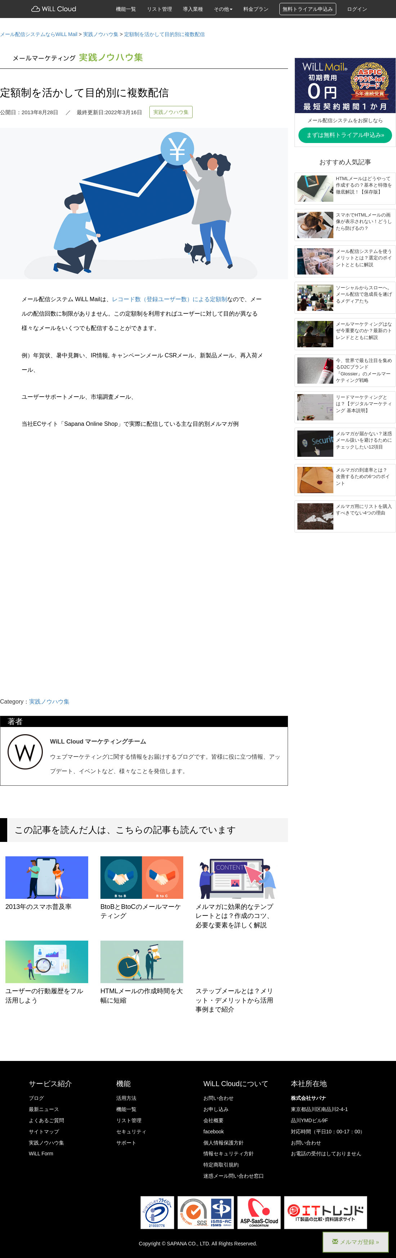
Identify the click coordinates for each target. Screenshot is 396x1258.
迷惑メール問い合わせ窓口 (233, 1176)
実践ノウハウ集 (171, 112)
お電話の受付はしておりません (326, 1153)
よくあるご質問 (46, 1120)
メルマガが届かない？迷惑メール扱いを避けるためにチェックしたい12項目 (364, 440)
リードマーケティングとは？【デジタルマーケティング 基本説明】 (364, 403)
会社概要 (213, 1120)
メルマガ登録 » (355, 1242)
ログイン (357, 9)
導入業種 (193, 9)
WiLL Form (41, 1153)
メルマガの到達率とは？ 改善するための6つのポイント (363, 476)
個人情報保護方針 (223, 1143)
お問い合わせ (218, 1098)
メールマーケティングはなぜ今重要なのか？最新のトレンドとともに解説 (364, 330)
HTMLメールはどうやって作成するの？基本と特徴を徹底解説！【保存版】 (364, 185)
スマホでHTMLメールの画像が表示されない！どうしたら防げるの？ (364, 221)
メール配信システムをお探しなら (345, 120)
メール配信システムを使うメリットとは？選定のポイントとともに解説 (364, 258)
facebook (213, 1131)
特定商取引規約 (221, 1165)
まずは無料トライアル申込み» (345, 135)
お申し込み (216, 1109)
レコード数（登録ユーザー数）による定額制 (169, 299)
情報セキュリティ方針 (228, 1153)
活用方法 (126, 1098)
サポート (126, 1143)
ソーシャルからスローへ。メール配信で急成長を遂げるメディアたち (364, 294)
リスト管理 (159, 9)
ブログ (36, 1098)
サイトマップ (44, 1131)
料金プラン (256, 9)
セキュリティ (131, 1131)
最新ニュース (44, 1109)
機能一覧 (126, 9)
